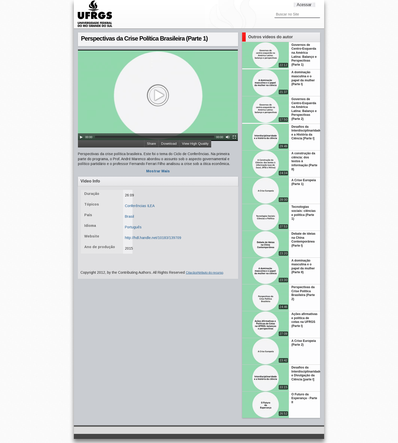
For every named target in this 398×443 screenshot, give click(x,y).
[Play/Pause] (81, 137)
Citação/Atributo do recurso (204, 272)
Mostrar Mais (158, 171)
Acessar (304, 5)
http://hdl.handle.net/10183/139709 (153, 238)
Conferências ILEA (140, 206)
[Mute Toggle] (228, 137)
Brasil (129, 216)
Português (133, 227)
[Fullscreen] (234, 137)
